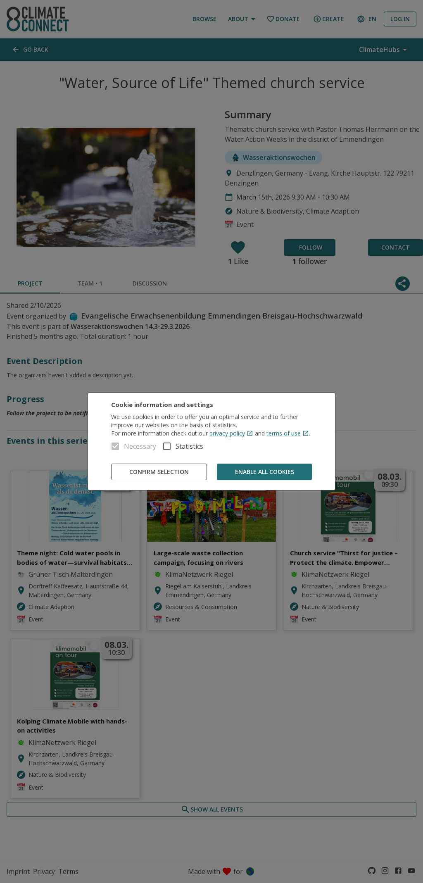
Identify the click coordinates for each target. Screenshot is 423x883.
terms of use (287, 433)
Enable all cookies (264, 472)
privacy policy (231, 433)
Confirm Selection (159, 472)
